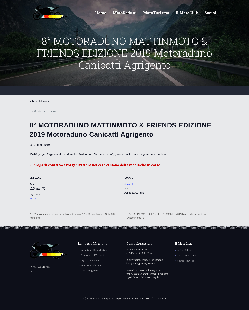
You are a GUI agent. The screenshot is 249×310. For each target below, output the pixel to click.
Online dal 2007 (185, 250)
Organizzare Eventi (90, 260)
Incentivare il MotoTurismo (94, 250)
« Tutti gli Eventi (39, 101)
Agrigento (129, 184)
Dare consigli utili (89, 270)
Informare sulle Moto (91, 265)
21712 (33, 198)
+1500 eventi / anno (187, 255)
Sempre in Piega (185, 261)
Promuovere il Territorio (93, 255)
